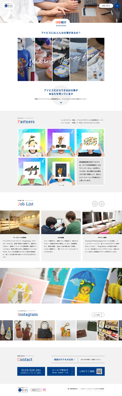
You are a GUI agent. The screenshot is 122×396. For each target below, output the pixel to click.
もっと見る (97, 315)
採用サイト (35, 390)
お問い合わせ (106, 6)
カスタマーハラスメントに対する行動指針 (92, 388)
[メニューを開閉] (117, 5)
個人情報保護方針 (73, 388)
